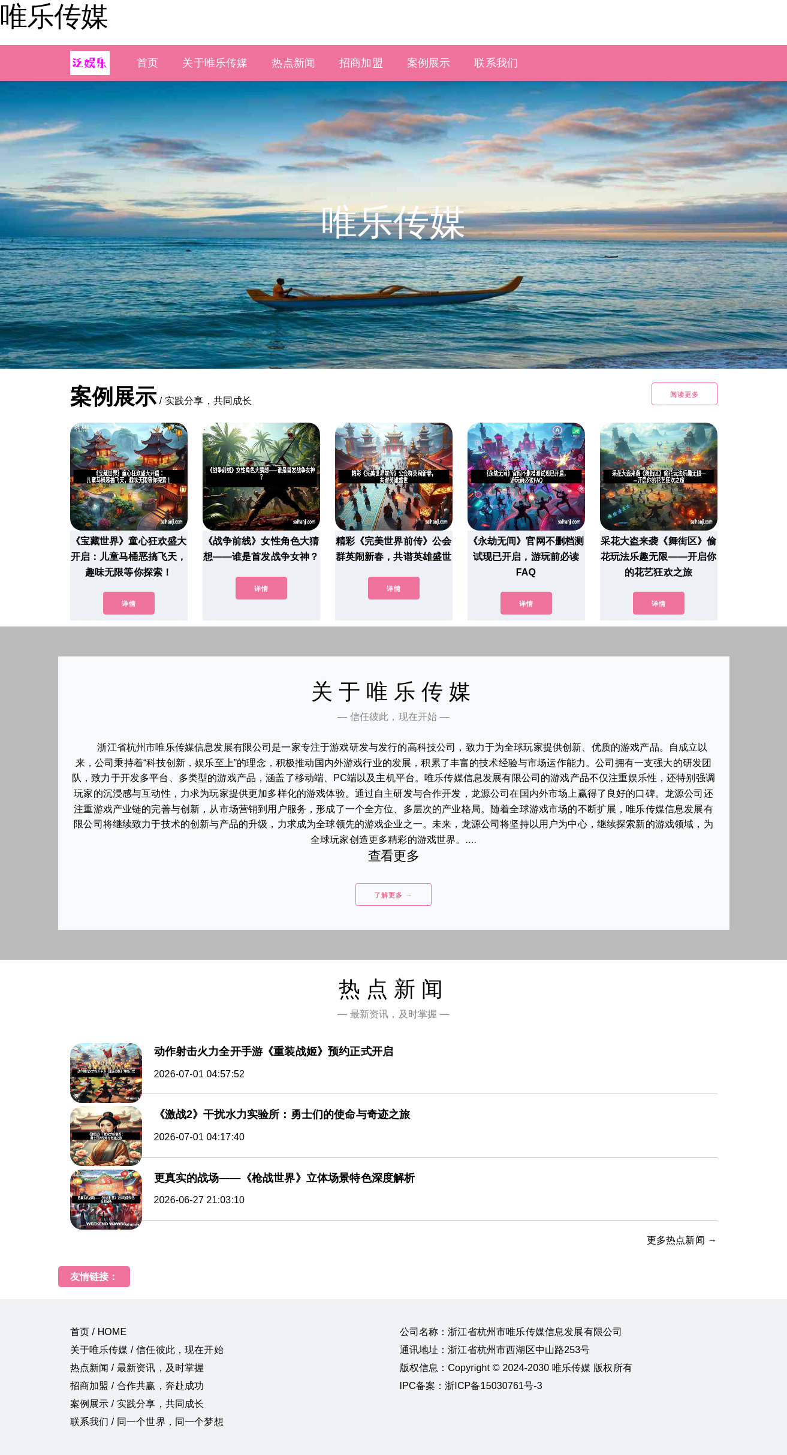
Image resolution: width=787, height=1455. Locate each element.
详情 (129, 603)
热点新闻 (293, 63)
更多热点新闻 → (682, 1240)
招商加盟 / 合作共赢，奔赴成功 (137, 1386)
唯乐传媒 (54, 16)
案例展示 (429, 63)
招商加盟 (361, 63)
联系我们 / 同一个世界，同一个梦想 (147, 1422)
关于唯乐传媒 (215, 63)
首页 (147, 63)
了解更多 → (393, 895)
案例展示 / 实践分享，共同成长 (137, 1404)
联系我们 (496, 63)
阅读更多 (684, 394)
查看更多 (393, 855)
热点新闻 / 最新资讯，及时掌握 (137, 1368)
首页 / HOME (98, 1332)
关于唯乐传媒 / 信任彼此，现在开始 (147, 1350)
